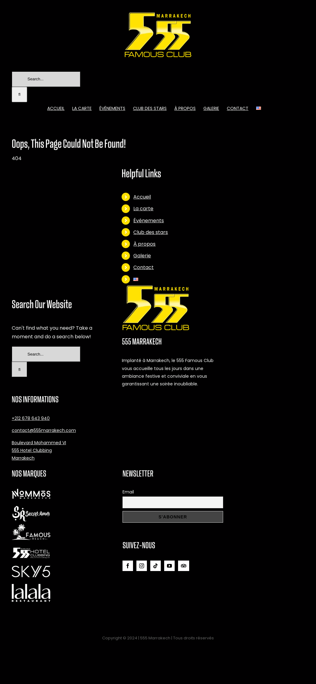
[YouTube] (169, 566)
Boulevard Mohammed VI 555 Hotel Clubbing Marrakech (39, 450)
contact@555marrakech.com (44, 430)
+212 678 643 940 (31, 418)
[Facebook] (128, 566)
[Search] (19, 94)
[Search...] (46, 79)
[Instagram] (141, 566)
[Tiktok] (155, 566)
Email (128, 492)
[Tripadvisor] (183, 566)
